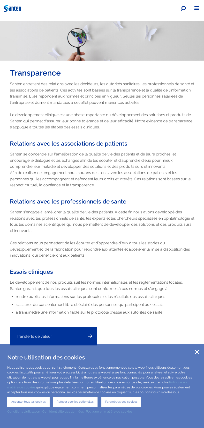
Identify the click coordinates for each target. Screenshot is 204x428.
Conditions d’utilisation (23, 411)
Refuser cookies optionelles (75, 401)
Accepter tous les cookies (28, 401)
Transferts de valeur (34, 336)
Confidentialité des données (63, 411)
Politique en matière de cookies (109, 411)
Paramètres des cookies (121, 401)
